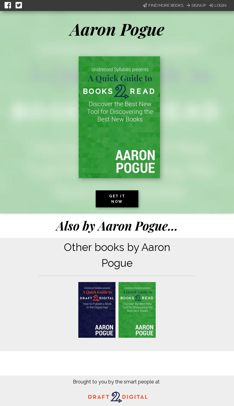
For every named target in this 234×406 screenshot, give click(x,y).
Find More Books (163, 5)
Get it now (117, 199)
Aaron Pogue (117, 29)
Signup (196, 5)
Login (217, 5)
